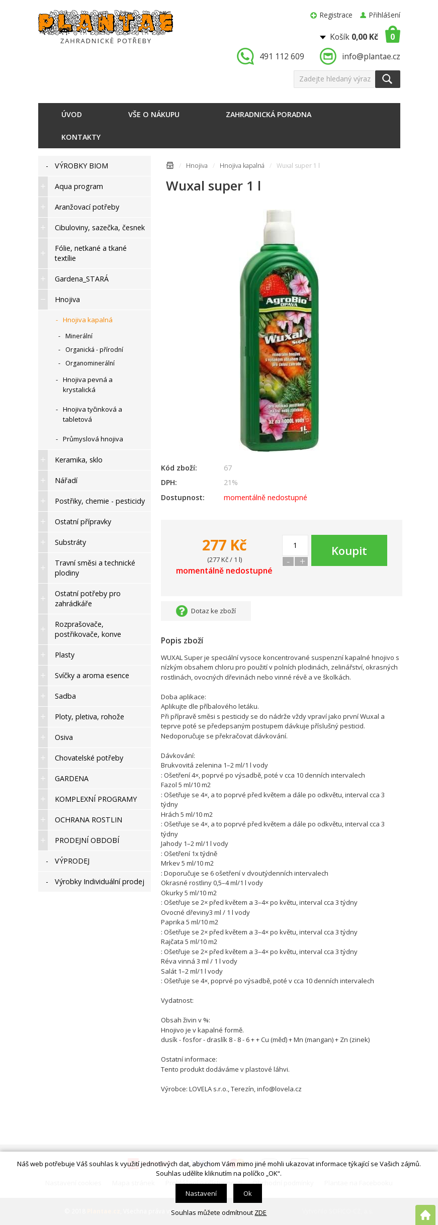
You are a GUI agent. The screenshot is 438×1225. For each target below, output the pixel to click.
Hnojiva (197, 165)
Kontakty (81, 137)
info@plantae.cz (371, 56)
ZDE (260, 1212)
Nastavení (201, 1193)
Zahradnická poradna (268, 114)
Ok (247, 1193)
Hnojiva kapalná (242, 165)
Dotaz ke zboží (213, 610)
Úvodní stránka (170, 167)
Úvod (71, 114)
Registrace (336, 15)
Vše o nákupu (154, 114)
